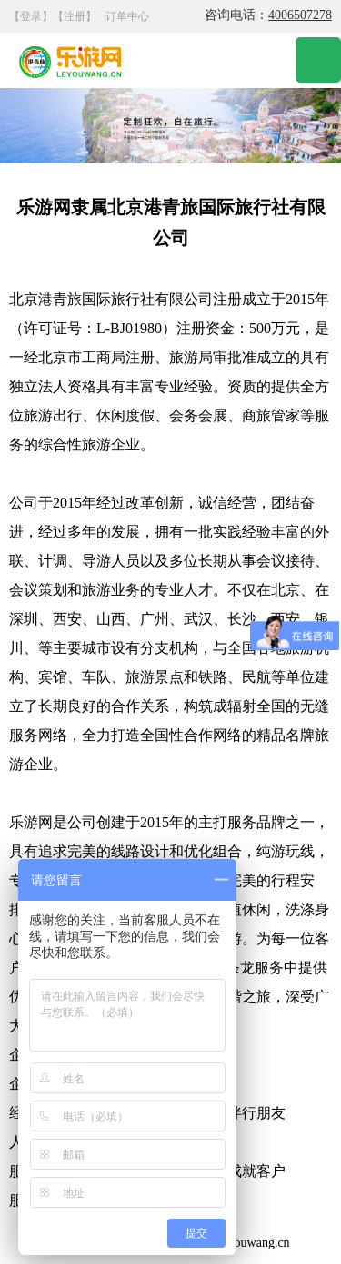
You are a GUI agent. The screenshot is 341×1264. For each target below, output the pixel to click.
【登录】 (31, 16)
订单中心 (127, 16)
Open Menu (318, 60)
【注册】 (74, 16)
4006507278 (300, 15)
